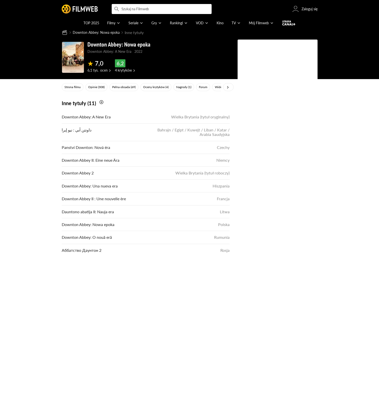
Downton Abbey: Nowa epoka (99, 32)
